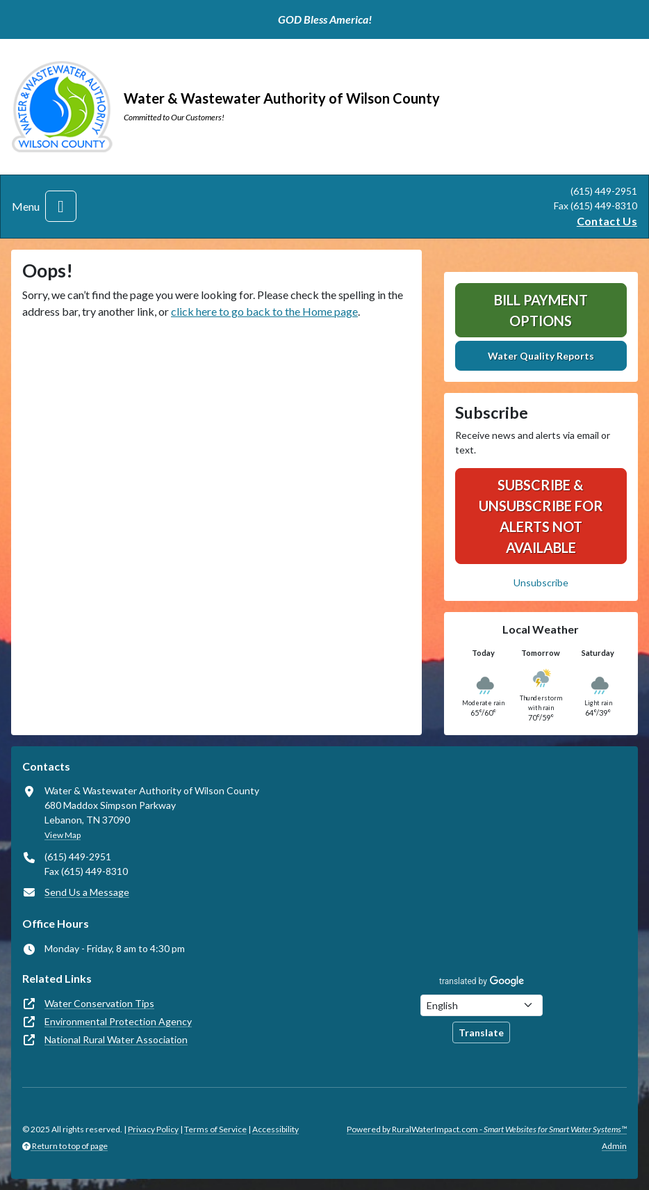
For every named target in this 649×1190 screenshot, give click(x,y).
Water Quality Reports (541, 356)
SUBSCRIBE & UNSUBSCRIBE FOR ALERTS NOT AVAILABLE (541, 516)
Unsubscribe (541, 582)
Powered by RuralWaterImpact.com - (487, 1129)
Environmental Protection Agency (118, 1021)
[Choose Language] (481, 1005)
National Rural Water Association (116, 1039)
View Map (62, 835)
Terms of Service (215, 1129)
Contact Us (607, 220)
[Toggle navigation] (60, 206)
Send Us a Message (86, 892)
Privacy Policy (153, 1129)
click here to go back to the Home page (264, 311)
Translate (481, 1032)
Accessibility (275, 1129)
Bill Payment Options (541, 310)
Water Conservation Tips (99, 1003)
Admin (614, 1146)
